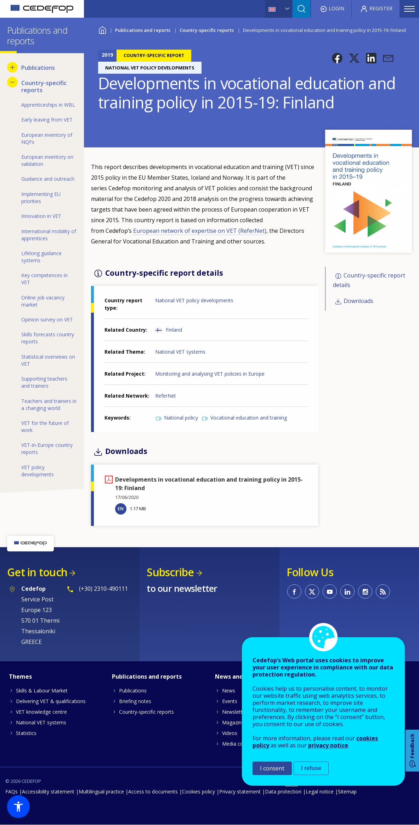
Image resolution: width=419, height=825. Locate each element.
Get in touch (37, 572)
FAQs (11, 791)
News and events (239, 676)
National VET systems (180, 351)
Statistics (26, 733)
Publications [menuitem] (38, 68)
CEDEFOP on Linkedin (347, 591)
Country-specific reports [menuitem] (44, 86)
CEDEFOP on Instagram (365, 591)
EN (121, 508)
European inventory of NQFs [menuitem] (46, 138)
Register (380, 8)
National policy (181, 417)
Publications (133, 690)
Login (336, 8)
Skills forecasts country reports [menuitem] (47, 338)
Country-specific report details (369, 280)
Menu (409, 9)
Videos (229, 733)
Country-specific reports (207, 30)
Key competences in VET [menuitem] (44, 279)
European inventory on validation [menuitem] (47, 160)
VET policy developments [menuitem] (37, 471)
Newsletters (236, 711)
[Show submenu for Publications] (12, 67)
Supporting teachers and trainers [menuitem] (44, 382)
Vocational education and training (248, 417)
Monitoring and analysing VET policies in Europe (210, 373)
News (228, 690)
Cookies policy (198, 791)
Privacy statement (240, 791)
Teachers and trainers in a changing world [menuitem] (49, 404)
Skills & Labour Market (42, 690)
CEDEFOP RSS (383, 591)
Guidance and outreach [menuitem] (47, 178)
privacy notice (328, 745)
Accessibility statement (48, 791)
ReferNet (165, 395)
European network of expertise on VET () (199, 231)
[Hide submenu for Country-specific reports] (12, 82)
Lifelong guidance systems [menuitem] (41, 257)
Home (102, 29)
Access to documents (153, 791)
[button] (337, 58)
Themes (20, 676)
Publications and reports (142, 30)
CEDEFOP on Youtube (330, 591)
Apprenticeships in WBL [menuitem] (48, 104)
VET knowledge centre (41, 711)
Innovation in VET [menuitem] (41, 216)
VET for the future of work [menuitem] (45, 426)
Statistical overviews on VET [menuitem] (48, 360)
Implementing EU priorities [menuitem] (41, 197)
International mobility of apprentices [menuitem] (48, 235)
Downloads (358, 301)
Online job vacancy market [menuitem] (42, 301)
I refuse (311, 768)
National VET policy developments (194, 300)
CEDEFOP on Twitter (312, 591)
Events (229, 701)
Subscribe (170, 572)
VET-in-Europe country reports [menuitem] (47, 448)
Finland (174, 329)
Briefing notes (135, 701)
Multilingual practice (101, 791)
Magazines (234, 722)
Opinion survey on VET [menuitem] (47, 319)
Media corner (237, 743)
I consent (272, 768)
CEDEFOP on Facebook (294, 591)
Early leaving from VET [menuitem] (47, 119)
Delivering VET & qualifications (51, 701)
